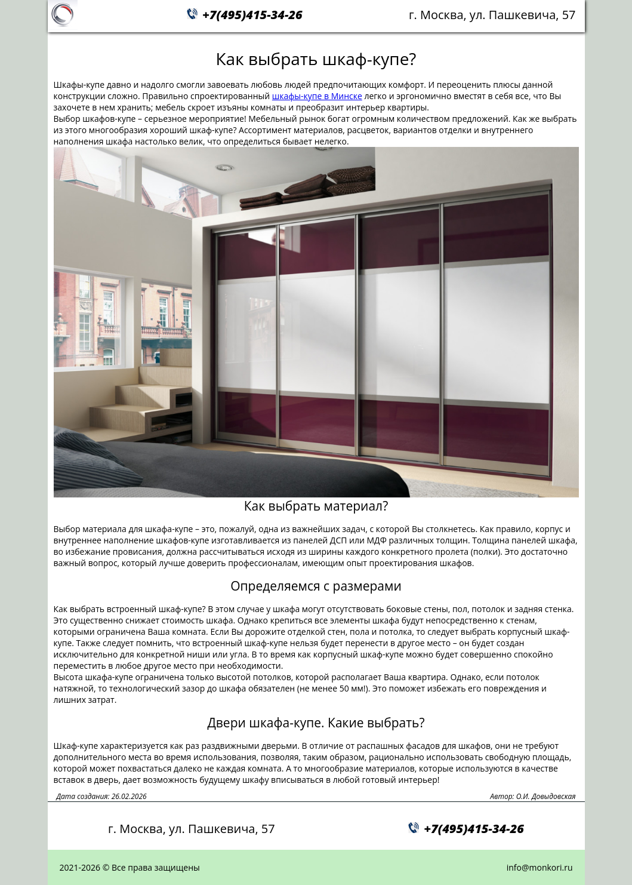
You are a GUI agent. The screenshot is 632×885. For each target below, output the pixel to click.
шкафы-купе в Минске (317, 96)
